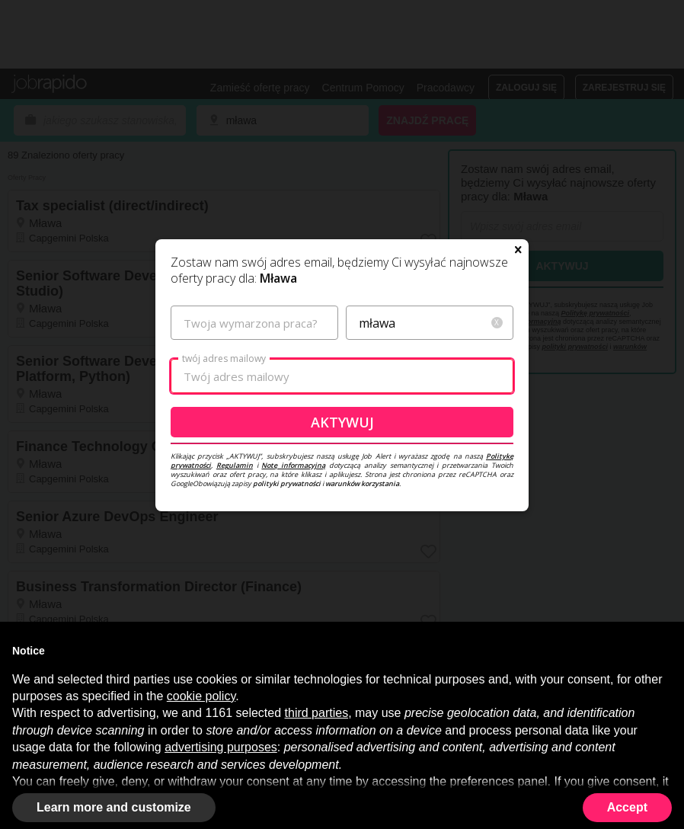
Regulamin (234, 465)
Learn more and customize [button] (114, 807)
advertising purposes (221, 747)
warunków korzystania (362, 483)
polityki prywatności (287, 483)
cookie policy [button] (201, 696)
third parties (317, 712)
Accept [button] (627, 807)
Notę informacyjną (293, 465)
